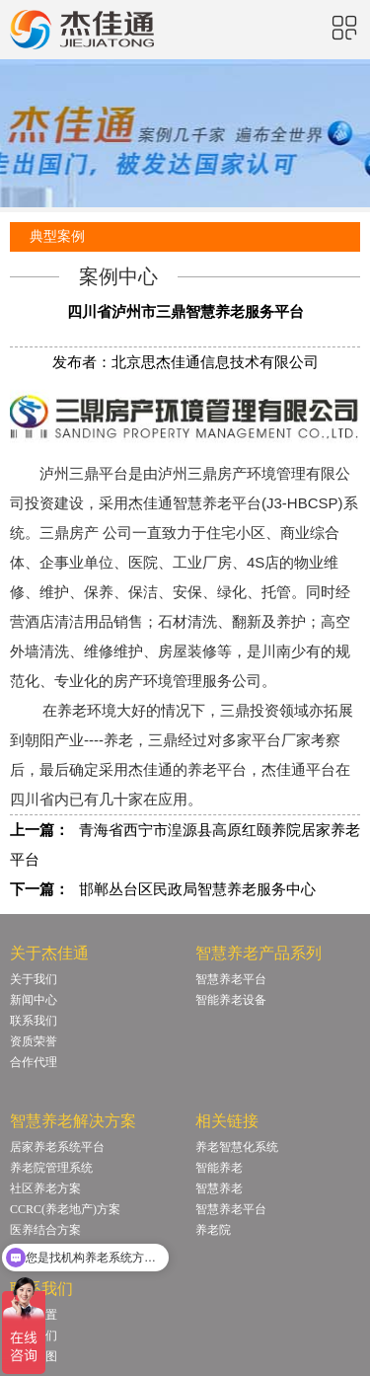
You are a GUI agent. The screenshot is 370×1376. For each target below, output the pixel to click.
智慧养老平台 (230, 979)
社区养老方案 (45, 1188)
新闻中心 (33, 1000)
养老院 (213, 1230)
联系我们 (33, 1021)
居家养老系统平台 (57, 1147)
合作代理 (33, 1062)
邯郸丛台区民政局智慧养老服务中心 (197, 889)
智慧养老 (219, 1188)
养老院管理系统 (51, 1168)
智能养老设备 (230, 1000)
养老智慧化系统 (236, 1147)
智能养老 (219, 1168)
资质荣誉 (33, 1041)
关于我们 (33, 979)
